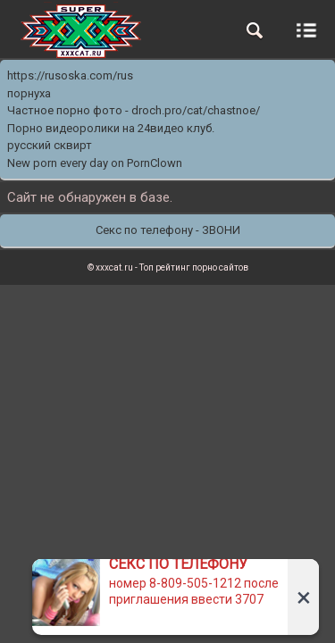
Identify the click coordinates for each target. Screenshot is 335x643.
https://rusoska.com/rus (70, 75)
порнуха (29, 93)
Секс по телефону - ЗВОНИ (168, 230)
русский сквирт (49, 145)
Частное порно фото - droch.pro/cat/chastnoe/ (133, 110)
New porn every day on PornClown (94, 163)
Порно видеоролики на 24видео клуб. (110, 128)
